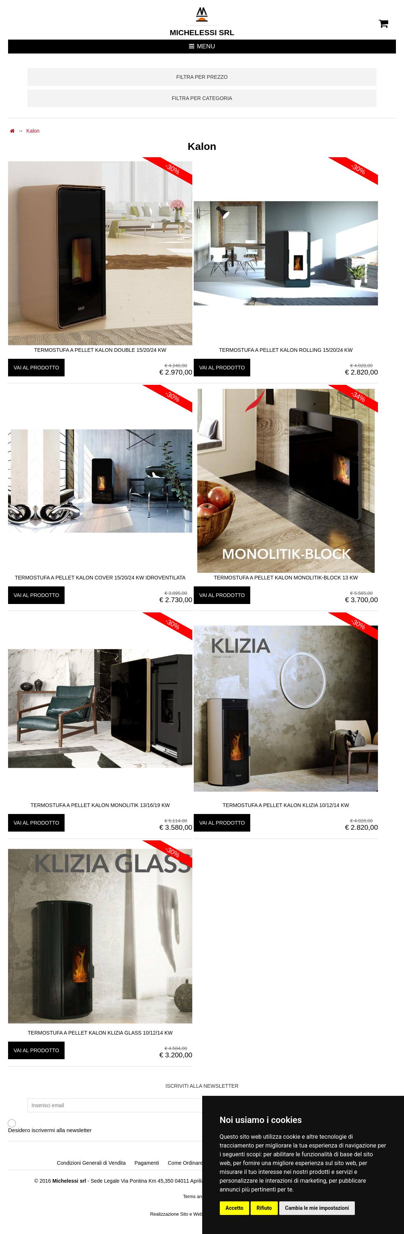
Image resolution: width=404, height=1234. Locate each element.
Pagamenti (146, 1163)
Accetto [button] (235, 1208)
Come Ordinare (185, 1163)
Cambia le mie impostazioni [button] (317, 1208)
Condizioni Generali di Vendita (91, 1163)
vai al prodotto (36, 368)
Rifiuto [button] (264, 1208)
